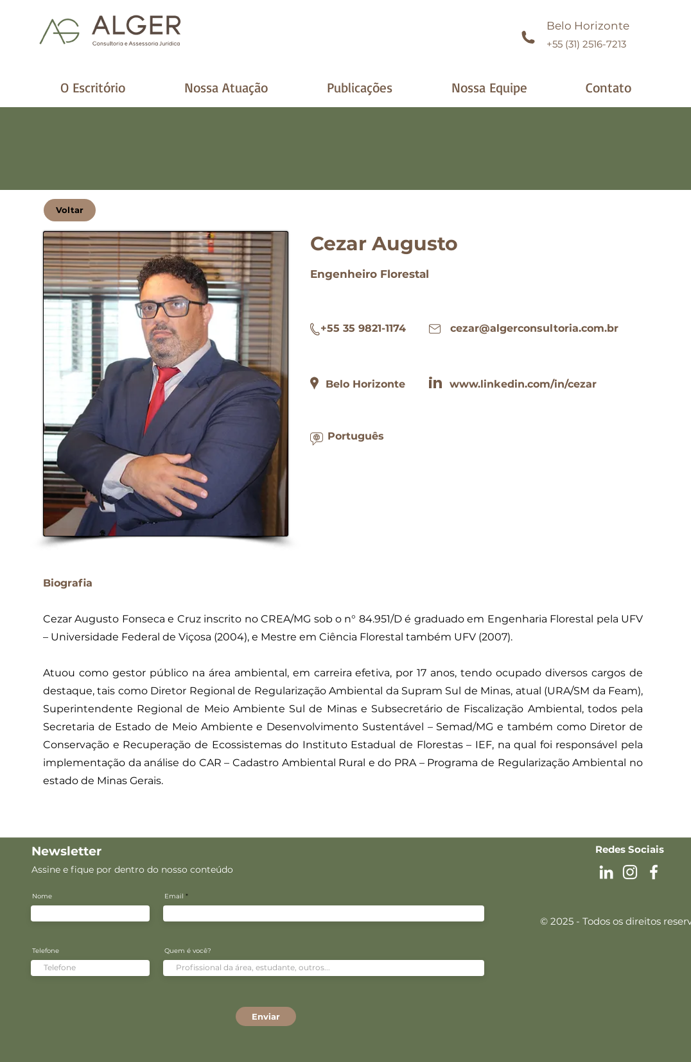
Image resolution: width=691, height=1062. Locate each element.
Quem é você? (187, 951)
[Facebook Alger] (653, 872)
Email (174, 896)
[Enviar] (266, 1016)
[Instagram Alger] (630, 872)
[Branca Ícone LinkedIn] (606, 872)
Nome (42, 896)
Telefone (45, 951)
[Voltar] (70, 210)
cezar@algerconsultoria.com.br (534, 328)
